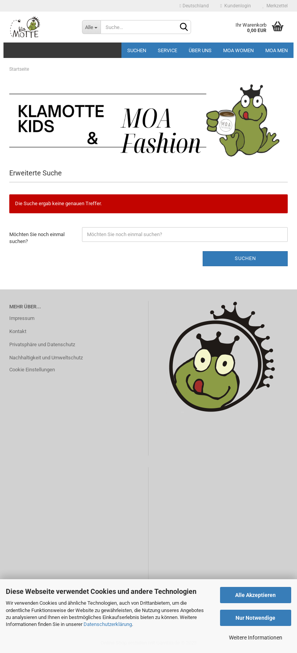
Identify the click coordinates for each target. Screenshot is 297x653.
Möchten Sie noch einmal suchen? (37, 238)
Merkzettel (275, 6)
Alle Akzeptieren (255, 595)
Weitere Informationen (255, 637)
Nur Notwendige (255, 618)
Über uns (200, 50)
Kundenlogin (235, 6)
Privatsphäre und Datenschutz (42, 344)
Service (167, 50)
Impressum (21, 318)
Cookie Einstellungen (32, 369)
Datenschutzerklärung (108, 624)
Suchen (136, 50)
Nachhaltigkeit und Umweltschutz (46, 358)
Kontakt (17, 331)
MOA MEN (276, 50)
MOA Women (238, 50)
